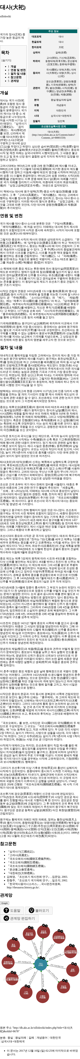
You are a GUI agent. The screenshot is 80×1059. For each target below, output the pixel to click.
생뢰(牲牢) (42, 662)
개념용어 (41, 1037)
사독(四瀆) (6, 832)
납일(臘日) (61, 410)
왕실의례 (20, 1037)
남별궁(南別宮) (43, 810)
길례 (31, 1037)
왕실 (10, 1037)
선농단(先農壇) (12, 774)
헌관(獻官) (63, 678)
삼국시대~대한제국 (13, 1041)
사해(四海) (71, 829)
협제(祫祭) (6, 416)
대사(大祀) (53, 131)
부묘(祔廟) (15, 581)
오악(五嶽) (44, 829)
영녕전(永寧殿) (28, 497)
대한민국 (55, 1037)
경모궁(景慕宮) (23, 793)
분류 (2, 1037)
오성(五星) (6, 826)
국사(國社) (28, 300)
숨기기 (6, 60)
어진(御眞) (9, 430)
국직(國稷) (63, 722)
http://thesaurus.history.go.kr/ (23, 887)
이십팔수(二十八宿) (25, 826)
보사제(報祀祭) (12, 761)
